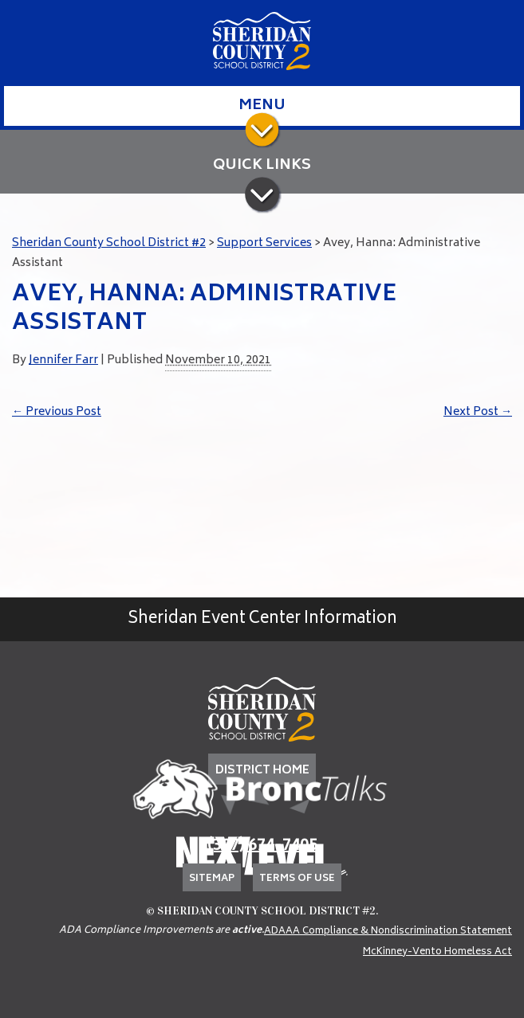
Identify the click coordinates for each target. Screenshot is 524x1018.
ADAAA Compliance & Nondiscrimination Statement (388, 931)
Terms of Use (297, 879)
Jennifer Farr (63, 360)
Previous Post (56, 412)
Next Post (477, 412)
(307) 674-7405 (262, 846)
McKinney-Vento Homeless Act (437, 952)
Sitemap (211, 879)
